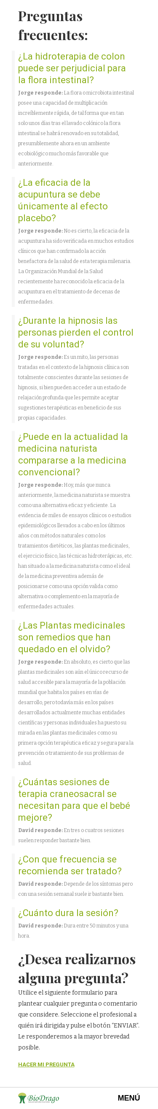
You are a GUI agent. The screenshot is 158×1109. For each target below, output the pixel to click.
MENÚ (129, 1098)
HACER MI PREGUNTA (46, 1064)
